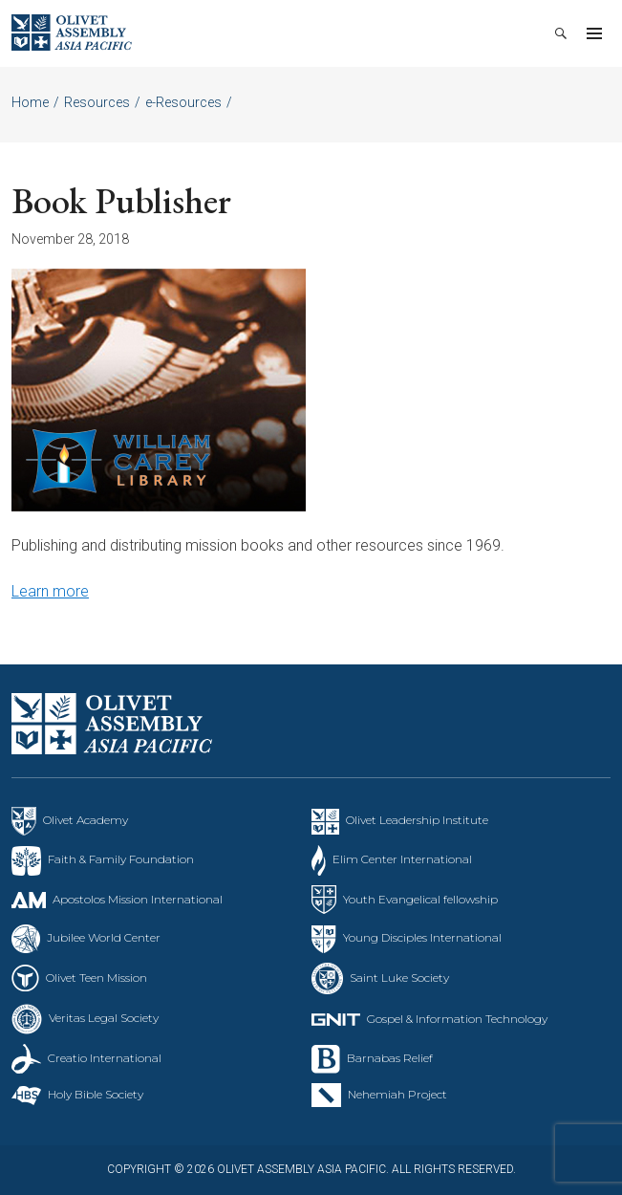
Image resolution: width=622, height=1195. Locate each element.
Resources (97, 102)
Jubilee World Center (104, 937)
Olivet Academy (85, 820)
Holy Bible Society (95, 1094)
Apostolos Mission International (138, 899)
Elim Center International (402, 859)
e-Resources (183, 102)
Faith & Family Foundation (121, 859)
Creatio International (104, 1058)
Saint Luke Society (399, 977)
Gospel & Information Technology (457, 1018)
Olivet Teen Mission (96, 977)
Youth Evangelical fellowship (420, 899)
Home (30, 102)
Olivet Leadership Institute (417, 820)
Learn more (50, 591)
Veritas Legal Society (104, 1017)
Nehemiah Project (397, 1094)
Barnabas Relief (390, 1058)
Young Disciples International (422, 937)
